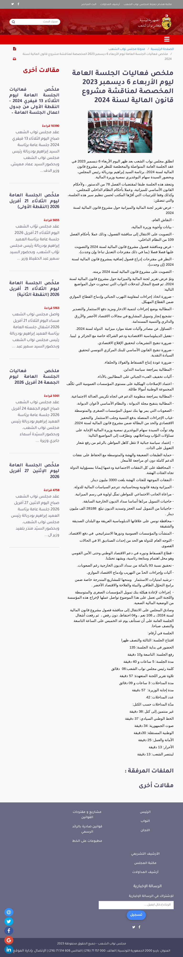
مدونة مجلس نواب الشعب (126, 49)
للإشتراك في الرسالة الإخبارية (151, 896)
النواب (145, 821)
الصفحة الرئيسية (162, 49)
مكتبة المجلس (145, 863)
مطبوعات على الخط (87, 841)
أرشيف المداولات (110, 4)
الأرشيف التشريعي (145, 854)
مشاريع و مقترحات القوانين (87, 815)
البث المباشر (88, 4)
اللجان (145, 830)
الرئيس (145, 812)
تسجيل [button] (136, 915)
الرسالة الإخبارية (147, 886)
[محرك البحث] (34, 22)
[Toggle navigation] (167, 40)
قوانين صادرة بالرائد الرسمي (87, 829)
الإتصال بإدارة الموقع (29, 951)
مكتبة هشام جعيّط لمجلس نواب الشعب (148, 4)
